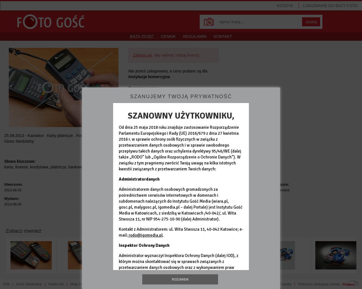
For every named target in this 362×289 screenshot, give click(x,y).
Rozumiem (180, 279)
